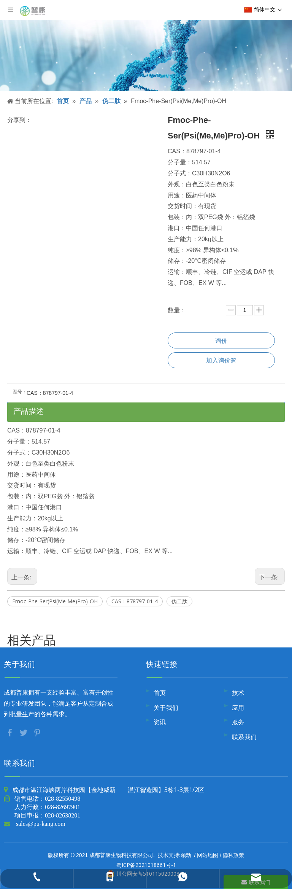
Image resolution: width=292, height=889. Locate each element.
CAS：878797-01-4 (134, 601)
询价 (221, 340)
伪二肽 (179, 601)
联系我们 (244, 737)
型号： (20, 391)
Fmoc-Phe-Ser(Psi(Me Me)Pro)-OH (55, 601)
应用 (238, 707)
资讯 (160, 722)
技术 (238, 693)
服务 (238, 722)
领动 (186, 855)
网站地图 (207, 855)
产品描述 (28, 411)
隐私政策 (233, 855)
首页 (160, 693)
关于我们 (166, 707)
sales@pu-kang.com (40, 824)
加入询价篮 (221, 360)
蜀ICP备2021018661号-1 (146, 864)
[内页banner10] (146, 45)
